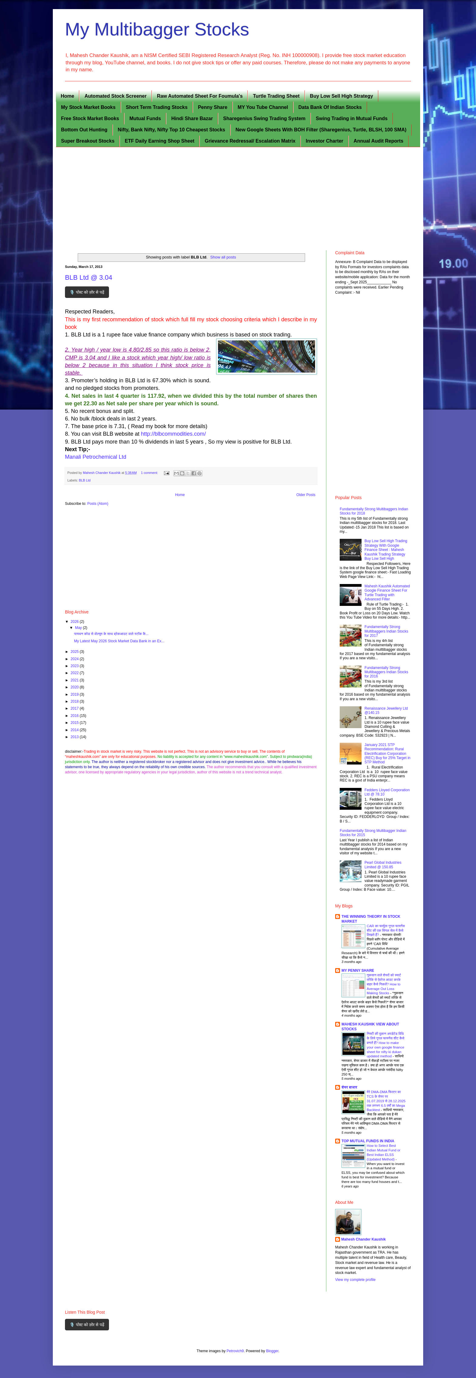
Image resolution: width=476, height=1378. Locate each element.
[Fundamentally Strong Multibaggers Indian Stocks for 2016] (351, 686)
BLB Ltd (84, 480)
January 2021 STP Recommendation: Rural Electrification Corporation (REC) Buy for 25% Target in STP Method (387, 754)
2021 (75, 680)
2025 (75, 652)
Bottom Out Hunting (84, 129)
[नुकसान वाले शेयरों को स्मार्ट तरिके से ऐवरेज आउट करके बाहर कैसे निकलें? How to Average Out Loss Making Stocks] (353, 996)
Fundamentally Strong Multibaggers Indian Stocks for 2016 (386, 672)
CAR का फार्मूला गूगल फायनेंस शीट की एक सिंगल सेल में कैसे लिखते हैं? (386, 930)
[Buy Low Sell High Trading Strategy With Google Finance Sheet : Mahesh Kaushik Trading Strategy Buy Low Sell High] (351, 559)
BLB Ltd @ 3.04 (88, 277)
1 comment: (150, 473)
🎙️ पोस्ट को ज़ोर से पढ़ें (87, 292)
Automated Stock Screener (115, 96)
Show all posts (223, 257)
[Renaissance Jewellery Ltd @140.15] (351, 727)
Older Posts (305, 495)
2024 (75, 659)
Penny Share (212, 107)
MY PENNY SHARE (358, 970)
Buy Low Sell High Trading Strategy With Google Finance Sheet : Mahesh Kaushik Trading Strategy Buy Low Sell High (386, 550)
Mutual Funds (145, 118)
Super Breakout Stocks (87, 141)
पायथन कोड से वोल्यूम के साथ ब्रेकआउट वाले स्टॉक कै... (111, 634)
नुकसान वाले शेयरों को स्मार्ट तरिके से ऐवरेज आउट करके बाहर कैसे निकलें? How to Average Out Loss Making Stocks (384, 984)
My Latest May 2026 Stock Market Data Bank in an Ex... (119, 641)
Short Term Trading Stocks (157, 107)
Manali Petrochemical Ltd (95, 457)
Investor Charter (324, 141)
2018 (75, 701)
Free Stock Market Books (90, 118)
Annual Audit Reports (378, 141)
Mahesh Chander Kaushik (363, 1239)
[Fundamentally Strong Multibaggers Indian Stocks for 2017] (351, 645)
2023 (75, 666)
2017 (75, 708)
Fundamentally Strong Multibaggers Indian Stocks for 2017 (386, 631)
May (79, 628)
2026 (75, 622)
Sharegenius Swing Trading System (264, 118)
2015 (75, 723)
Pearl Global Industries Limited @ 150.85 (383, 864)
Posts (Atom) (97, 504)
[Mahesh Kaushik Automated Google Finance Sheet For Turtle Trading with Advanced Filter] (351, 605)
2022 (75, 673)
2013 (75, 737)
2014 (75, 730)
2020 (75, 687)
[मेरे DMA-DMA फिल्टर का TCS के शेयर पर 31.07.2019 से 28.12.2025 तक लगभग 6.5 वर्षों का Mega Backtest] (353, 1113)
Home (67, 96)
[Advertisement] (238, 198)
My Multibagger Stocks (157, 29)
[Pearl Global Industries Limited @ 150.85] (351, 881)
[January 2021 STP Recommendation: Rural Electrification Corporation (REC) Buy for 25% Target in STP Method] (351, 763)
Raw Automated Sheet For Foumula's (200, 96)
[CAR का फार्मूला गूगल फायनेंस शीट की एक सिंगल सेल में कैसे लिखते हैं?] (353, 947)
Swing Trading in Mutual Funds (351, 118)
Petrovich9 (235, 1351)
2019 (75, 694)
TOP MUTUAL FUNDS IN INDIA (368, 1141)
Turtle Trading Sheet (276, 96)
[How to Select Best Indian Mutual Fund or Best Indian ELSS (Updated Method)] (353, 1166)
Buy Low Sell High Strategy (341, 96)
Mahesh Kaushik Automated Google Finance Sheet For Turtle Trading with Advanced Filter (387, 592)
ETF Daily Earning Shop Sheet (159, 141)
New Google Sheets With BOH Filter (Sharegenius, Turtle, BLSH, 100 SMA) (321, 129)
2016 (75, 716)
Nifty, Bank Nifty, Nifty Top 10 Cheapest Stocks (171, 129)
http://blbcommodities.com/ (172, 434)
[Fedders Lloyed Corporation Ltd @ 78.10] (351, 808)
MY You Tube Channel (263, 107)
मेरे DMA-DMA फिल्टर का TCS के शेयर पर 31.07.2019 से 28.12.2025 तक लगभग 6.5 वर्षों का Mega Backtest (386, 1101)
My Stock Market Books (88, 107)
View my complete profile (355, 1280)
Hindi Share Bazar (192, 118)
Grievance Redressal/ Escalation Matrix (250, 141)
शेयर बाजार (349, 1087)
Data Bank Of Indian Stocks (330, 107)
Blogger (272, 1351)
